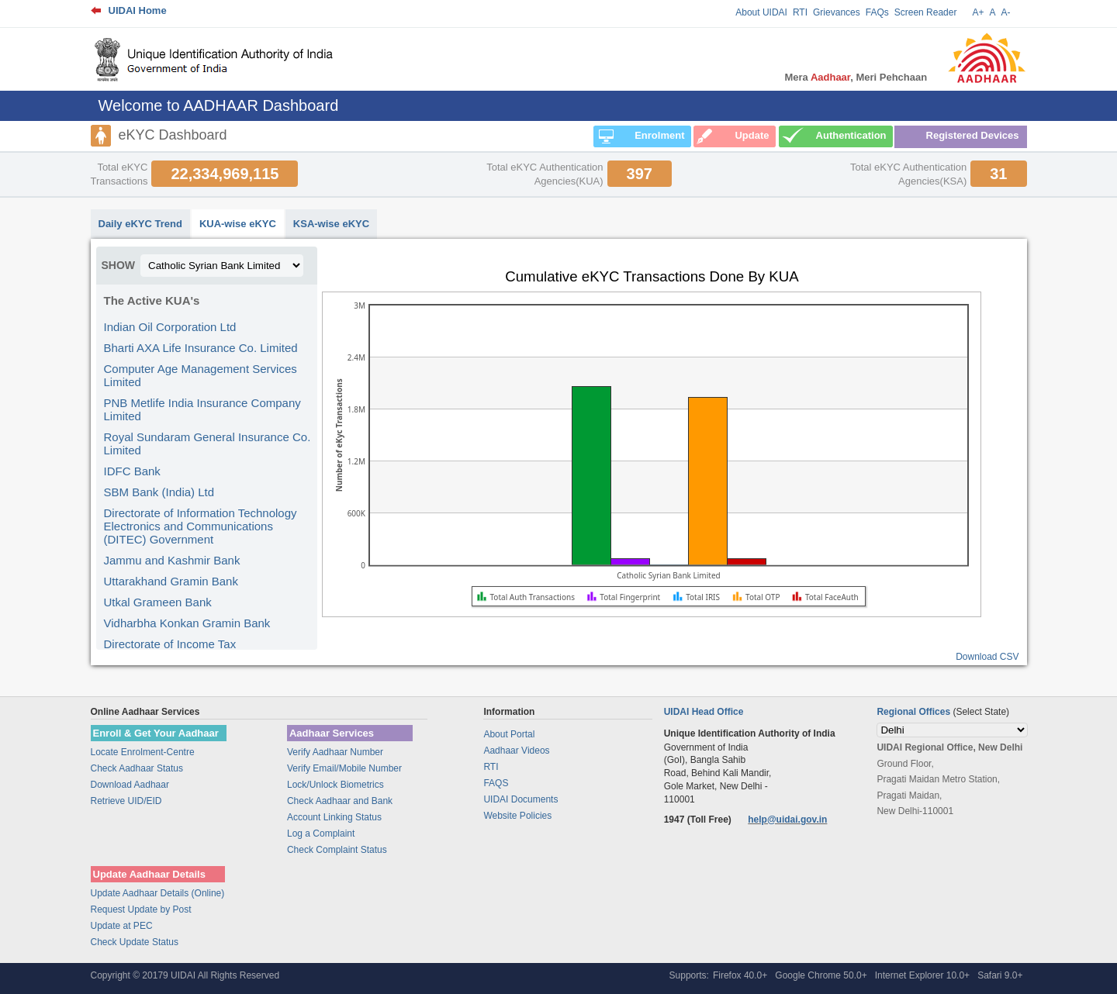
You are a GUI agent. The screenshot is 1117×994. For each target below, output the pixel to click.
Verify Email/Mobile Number (344, 768)
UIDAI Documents (520, 799)
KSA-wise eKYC (331, 224)
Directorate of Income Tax (170, 644)
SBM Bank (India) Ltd (159, 492)
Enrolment (659, 135)
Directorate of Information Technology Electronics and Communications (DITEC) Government (200, 526)
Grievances (836, 12)
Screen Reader (925, 12)
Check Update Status (134, 942)
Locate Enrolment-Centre (143, 752)
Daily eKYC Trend (140, 224)
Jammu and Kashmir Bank (172, 560)
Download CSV (987, 656)
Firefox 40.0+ (740, 975)
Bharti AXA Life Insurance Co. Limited (201, 347)
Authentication (851, 135)
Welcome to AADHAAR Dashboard (219, 105)
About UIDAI (761, 12)
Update (752, 135)
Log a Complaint (320, 833)
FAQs (877, 12)
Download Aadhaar (130, 784)
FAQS (495, 783)
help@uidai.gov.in (787, 819)
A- (1006, 12)
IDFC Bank (132, 471)
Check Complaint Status (337, 849)
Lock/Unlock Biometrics (335, 784)
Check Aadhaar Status (137, 768)
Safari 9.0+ (999, 975)
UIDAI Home (138, 10)
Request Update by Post (141, 909)
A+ (978, 12)
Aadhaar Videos (516, 750)
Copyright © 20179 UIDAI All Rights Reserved (185, 975)
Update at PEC (122, 925)
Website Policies (517, 815)
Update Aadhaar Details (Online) (158, 893)
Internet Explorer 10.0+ (922, 975)
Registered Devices (972, 135)
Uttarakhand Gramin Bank (171, 581)
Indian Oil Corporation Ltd (170, 326)
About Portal (508, 734)
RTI (800, 12)
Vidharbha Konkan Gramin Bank (187, 623)
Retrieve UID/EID (126, 801)
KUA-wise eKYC (237, 224)
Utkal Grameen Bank (158, 602)
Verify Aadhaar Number (335, 752)
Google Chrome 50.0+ (820, 975)
